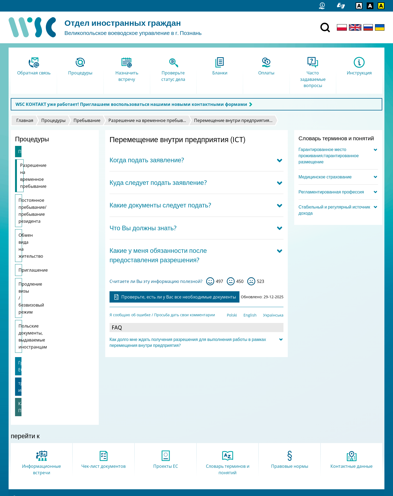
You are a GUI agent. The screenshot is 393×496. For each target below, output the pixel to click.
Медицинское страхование (325, 176)
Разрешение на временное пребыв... (147, 120)
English (250, 315)
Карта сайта (24, 436)
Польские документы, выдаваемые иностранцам (47, 259)
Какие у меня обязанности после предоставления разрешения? (158, 255)
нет (251, 281)
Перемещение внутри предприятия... (233, 120)
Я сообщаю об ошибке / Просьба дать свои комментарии (162, 314)
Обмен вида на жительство (47, 207)
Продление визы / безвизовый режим (51, 238)
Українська (273, 315)
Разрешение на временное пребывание (48, 168)
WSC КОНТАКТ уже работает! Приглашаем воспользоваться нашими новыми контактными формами (131, 104)
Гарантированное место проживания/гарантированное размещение (329, 155)
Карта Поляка (32, 306)
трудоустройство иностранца (49, 292)
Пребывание (87, 120)
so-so (230, 281)
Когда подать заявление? (147, 160)
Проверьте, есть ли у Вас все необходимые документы (174, 296)
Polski (232, 315)
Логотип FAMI (25, 450)
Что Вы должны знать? (143, 228)
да (210, 281)
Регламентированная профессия (331, 191)
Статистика (23, 429)
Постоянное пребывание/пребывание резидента (46, 189)
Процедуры (53, 120)
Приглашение (33, 221)
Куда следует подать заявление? (158, 182)
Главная (24, 120)
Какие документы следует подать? (160, 205)
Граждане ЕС (31, 279)
